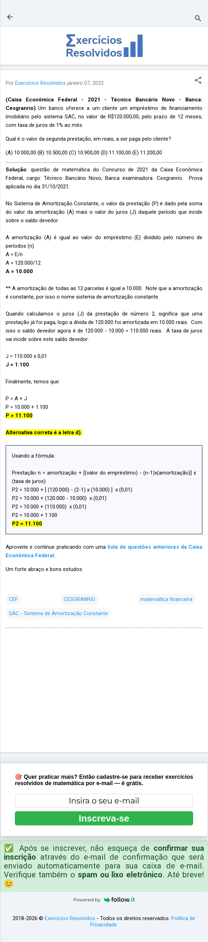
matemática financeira (166, 599)
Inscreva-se (104, 818)
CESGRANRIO (79, 599)
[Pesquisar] (198, 19)
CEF (13, 599)
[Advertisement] (104, 691)
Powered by (104, 899)
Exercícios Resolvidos (70, 918)
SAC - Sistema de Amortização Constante (58, 613)
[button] (198, 81)
